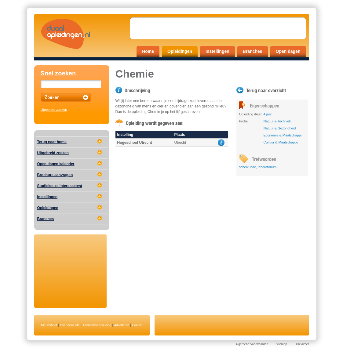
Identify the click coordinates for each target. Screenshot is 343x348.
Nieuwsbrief (49, 325)
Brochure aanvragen (55, 175)
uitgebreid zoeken (54, 109)
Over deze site (69, 325)
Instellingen (217, 51)
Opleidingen (179, 51)
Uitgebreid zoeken (53, 153)
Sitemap (281, 344)
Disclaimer (302, 344)
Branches (252, 51)
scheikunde (247, 167)
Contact (137, 325)
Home (148, 51)
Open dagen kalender (56, 164)
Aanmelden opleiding (96, 325)
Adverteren (121, 325)
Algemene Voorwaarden (251, 344)
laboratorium (267, 167)
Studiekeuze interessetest (59, 186)
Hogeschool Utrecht (134, 142)
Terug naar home (52, 142)
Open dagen (288, 51)
